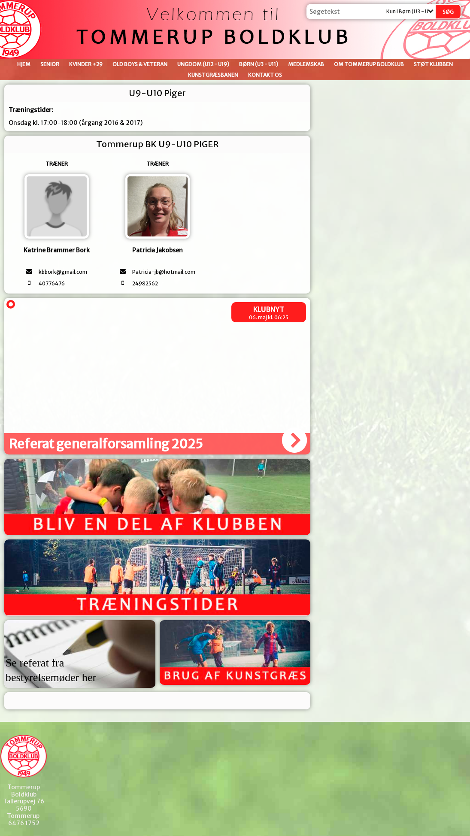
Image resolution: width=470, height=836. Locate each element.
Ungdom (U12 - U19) (203, 64)
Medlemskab (306, 64)
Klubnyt (268, 309)
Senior (49, 64)
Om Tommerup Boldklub (369, 64)
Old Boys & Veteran (139, 64)
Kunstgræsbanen (213, 75)
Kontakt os (265, 75)
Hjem (23, 64)
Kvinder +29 (86, 64)
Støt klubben (433, 64)
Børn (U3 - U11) (258, 64)
